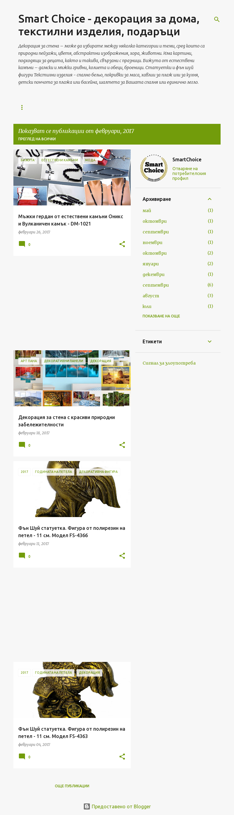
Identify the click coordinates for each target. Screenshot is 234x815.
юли (147, 306)
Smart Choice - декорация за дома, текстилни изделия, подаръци (109, 24)
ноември (152, 242)
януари (151, 264)
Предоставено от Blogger (117, 806)
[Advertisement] (69, 303)
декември (154, 274)
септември (156, 232)
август (151, 296)
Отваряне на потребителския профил (189, 173)
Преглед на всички (37, 139)
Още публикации (72, 786)
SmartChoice (186, 159)
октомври (155, 221)
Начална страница (39, 107)
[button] (122, 244)
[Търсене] (217, 19)
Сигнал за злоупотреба (169, 363)
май (147, 210)
